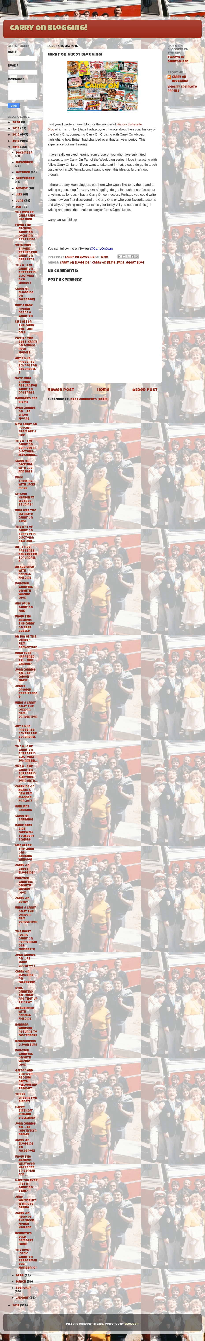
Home (103, 390)
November (24, 162)
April (20, 1275)
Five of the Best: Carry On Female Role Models (26, 345)
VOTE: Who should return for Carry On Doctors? (26, 252)
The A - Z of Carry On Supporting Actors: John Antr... (26, 774)
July (19, 194)
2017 (16, 141)
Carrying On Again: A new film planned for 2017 (24, 794)
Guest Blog (135, 263)
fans (120, 263)
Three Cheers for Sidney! (26, 1098)
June (20, 201)
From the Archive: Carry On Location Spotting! (25, 232)
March (21, 1282)
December (24, 153)
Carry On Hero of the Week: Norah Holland (25, 1220)
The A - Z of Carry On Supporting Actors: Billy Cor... (25, 534)
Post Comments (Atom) (89, 399)
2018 (16, 135)
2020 (16, 122)
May (19, 207)
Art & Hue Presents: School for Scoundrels (26, 365)
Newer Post (60, 390)
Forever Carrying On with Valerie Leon (24, 591)
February (23, 1288)
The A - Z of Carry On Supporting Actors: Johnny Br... (26, 754)
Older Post (145, 390)
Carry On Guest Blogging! (25, 869)
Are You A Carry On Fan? (24, 607)
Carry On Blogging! (48, 29)
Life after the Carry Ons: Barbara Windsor (25, 852)
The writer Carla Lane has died (25, 216)
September (25, 178)
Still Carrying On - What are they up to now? (26, 995)
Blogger (131, 1324)
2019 (16, 128)
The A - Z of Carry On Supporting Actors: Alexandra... (26, 448)
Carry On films (104, 263)
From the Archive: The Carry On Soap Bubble (25, 624)
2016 (16, 147)
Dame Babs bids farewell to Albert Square (24, 832)
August (22, 188)
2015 (16, 1305)
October (23, 172)
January (22, 1298)
